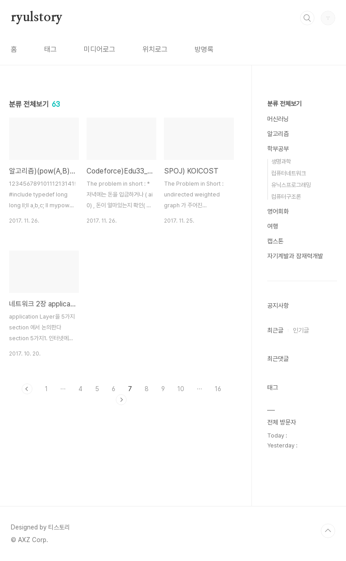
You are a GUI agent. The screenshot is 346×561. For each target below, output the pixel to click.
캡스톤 (275, 241)
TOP (328, 531)
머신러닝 (278, 119)
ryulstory (37, 17)
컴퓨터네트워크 (288, 173)
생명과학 (281, 161)
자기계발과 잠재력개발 (295, 256)
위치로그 (155, 49)
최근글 (275, 330)
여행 (272, 226)
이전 (27, 388)
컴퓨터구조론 (286, 196)
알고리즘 (278, 133)
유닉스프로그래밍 (291, 185)
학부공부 (278, 148)
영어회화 (278, 211)
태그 (50, 49)
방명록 (204, 49)
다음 (121, 399)
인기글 (301, 330)
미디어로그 (99, 49)
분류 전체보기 (284, 103)
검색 (307, 18)
